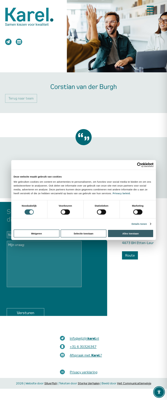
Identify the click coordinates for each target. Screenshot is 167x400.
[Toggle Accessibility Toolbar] (159, 392)
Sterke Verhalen (89, 383)
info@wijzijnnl (84, 338)
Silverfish (50, 383)
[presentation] (31, 296)
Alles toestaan (130, 233)
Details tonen (139, 224)
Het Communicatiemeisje (134, 383)
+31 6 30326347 (83, 347)
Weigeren (36, 233)
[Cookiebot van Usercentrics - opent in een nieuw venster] (139, 165)
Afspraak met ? (86, 355)
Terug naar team (21, 98)
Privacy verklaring (83, 372)
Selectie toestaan (83, 233)
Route (130, 255)
